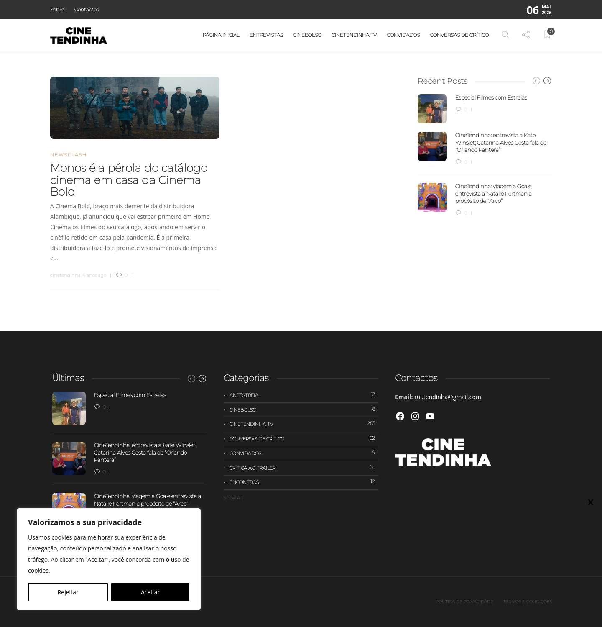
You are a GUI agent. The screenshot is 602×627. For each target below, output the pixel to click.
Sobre (57, 9)
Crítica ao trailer (304, 467)
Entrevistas (266, 35)
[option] (485, 155)
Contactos (86, 9)
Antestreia (304, 395)
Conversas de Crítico (459, 35)
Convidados (403, 35)
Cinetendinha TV (354, 35)
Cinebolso (307, 35)
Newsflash (68, 155)
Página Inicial (221, 35)
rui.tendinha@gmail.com (447, 397)
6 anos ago (94, 275)
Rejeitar (68, 592)
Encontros (304, 482)
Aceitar (150, 592)
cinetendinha (65, 275)
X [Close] (590, 502)
